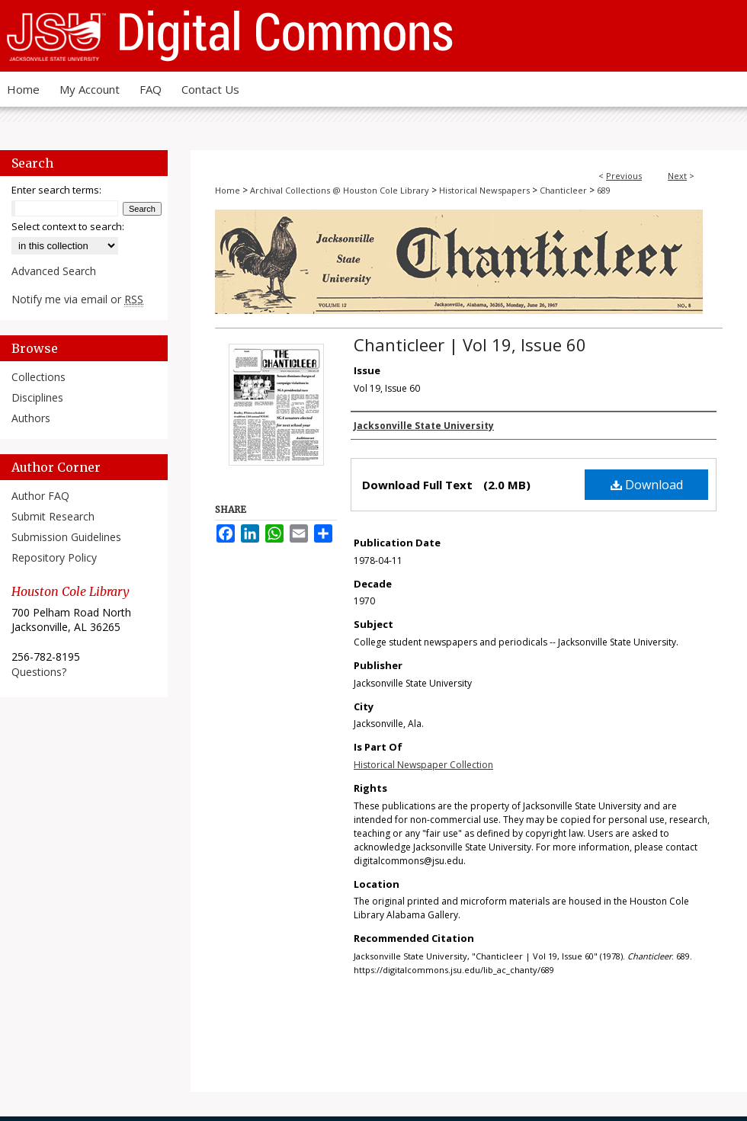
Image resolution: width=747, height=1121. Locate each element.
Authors (30, 418)
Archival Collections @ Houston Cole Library (339, 190)
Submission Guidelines (66, 537)
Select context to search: (67, 226)
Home (227, 190)
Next (677, 175)
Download (647, 484)
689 (604, 190)
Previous (624, 175)
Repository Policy (54, 557)
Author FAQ (40, 495)
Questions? (38, 672)
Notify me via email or (77, 299)
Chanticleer (563, 190)
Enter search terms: (56, 190)
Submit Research (53, 516)
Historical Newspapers (484, 190)
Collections (38, 377)
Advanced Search (53, 271)
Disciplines (37, 397)
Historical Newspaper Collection (423, 764)
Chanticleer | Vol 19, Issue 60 (470, 344)
